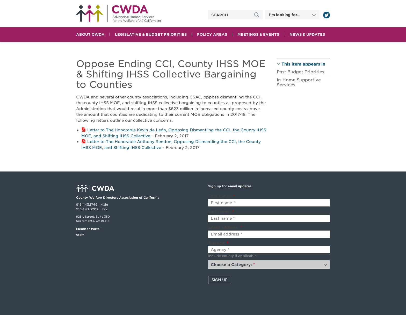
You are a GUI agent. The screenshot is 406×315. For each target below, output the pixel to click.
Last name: (221, 212)
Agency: (218, 243)
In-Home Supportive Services (299, 82)
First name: (221, 196)
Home (119, 13)
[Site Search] (257, 14)
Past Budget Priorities (300, 71)
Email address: (225, 227)
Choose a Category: (233, 264)
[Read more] (326, 15)
